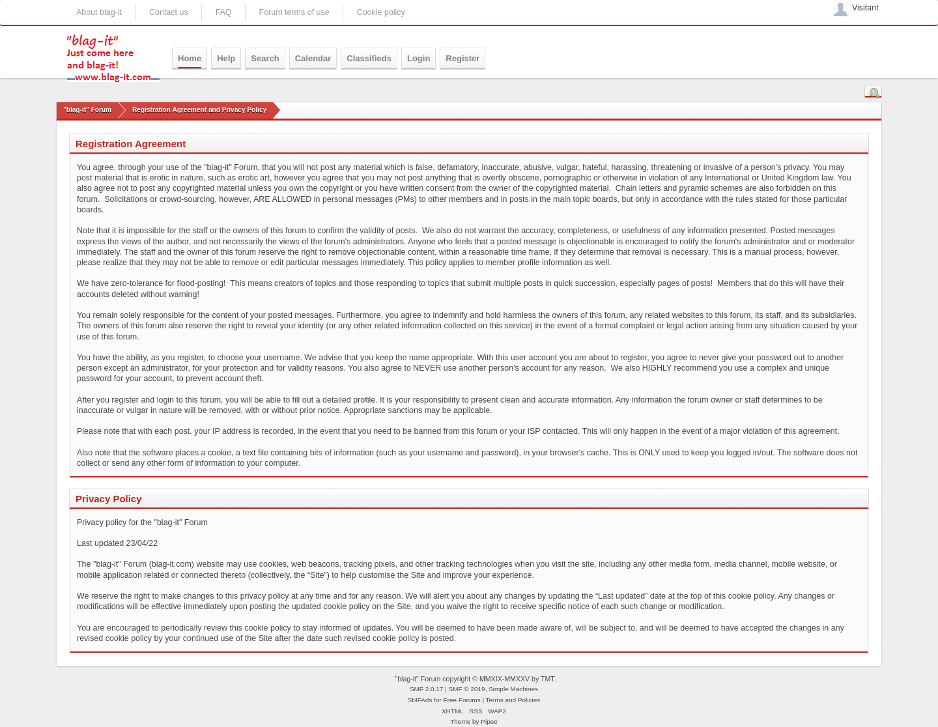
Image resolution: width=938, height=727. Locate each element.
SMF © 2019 (467, 688)
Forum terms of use (294, 12)
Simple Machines (513, 688)
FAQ (224, 12)
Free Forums (462, 700)
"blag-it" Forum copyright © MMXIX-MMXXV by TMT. (475, 679)
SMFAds (420, 700)
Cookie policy (381, 12)
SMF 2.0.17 (427, 688)
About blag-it (99, 12)
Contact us (168, 12)
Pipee (489, 721)
